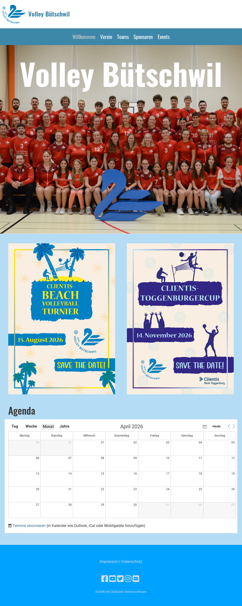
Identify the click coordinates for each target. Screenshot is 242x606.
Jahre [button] (64, 426)
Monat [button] (48, 426)
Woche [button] (31, 426)
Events (164, 36)
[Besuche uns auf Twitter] (120, 578)
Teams (123, 36)
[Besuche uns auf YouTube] (112, 578)
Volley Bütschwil (49, 14)
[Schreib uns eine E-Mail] (136, 578)
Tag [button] (15, 426)
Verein (106, 36)
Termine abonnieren (29, 525)
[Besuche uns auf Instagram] (128, 578)
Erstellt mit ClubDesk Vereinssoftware (120, 591)
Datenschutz (131, 561)
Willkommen (83, 36)
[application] (122, 471)
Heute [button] (216, 426)
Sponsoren (143, 36)
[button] (228, 426)
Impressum (109, 561)
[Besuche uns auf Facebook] (104, 578)
